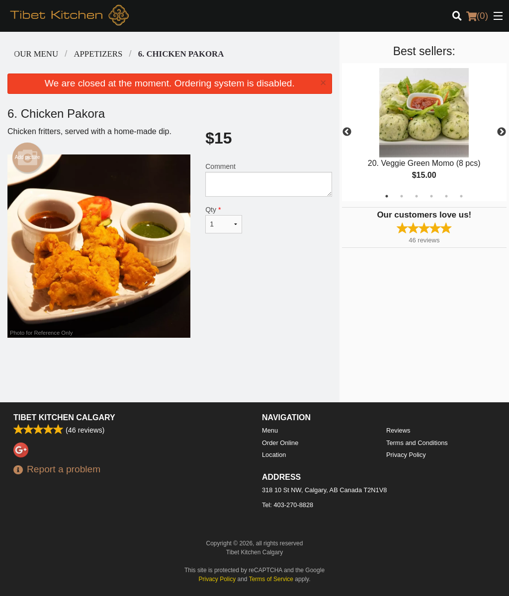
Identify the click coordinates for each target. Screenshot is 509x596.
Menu (270, 430)
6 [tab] (461, 196)
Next (502, 132)
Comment (268, 179)
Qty (223, 219)
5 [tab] (446, 196)
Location (274, 454)
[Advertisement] (169, 370)
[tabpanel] (424, 132)
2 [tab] (402, 196)
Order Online (280, 443)
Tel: (287, 505)
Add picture (27, 157)
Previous (347, 132)
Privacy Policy (406, 454)
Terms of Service (271, 579)
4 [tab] (431, 196)
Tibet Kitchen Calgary (64, 417)
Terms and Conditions (417, 443)
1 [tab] (387, 196)
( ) (477, 15)
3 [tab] (417, 196)
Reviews (398, 430)
